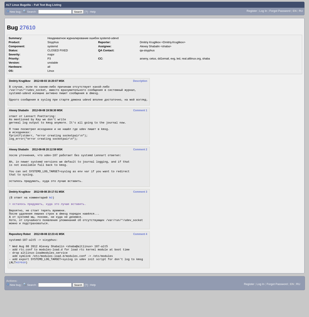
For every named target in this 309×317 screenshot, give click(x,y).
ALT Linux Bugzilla (18, 4)
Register (252, 10)
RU (301, 10)
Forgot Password (279, 10)
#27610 (21, 287)
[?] (86, 11)
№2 (51, 212)
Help (93, 11)
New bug (15, 11)
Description (140, 80)
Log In (263, 10)
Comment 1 (140, 113)
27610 (27, 27)
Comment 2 (140, 157)
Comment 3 (140, 205)
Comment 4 (140, 254)
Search (31, 11)
